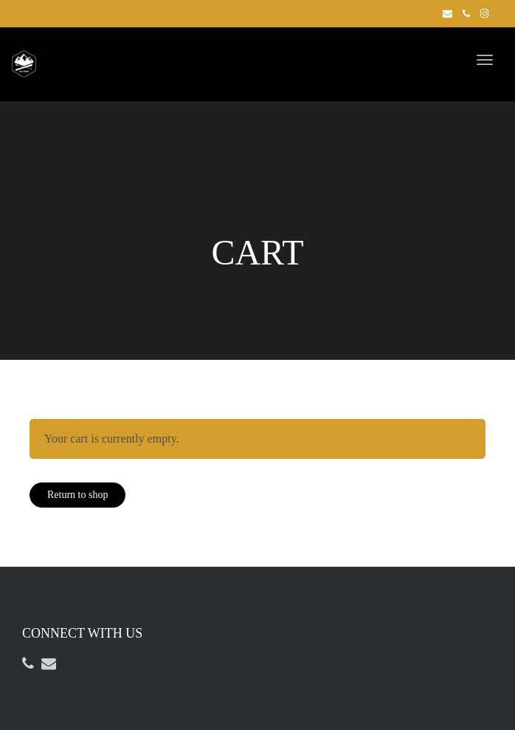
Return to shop (77, 494)
